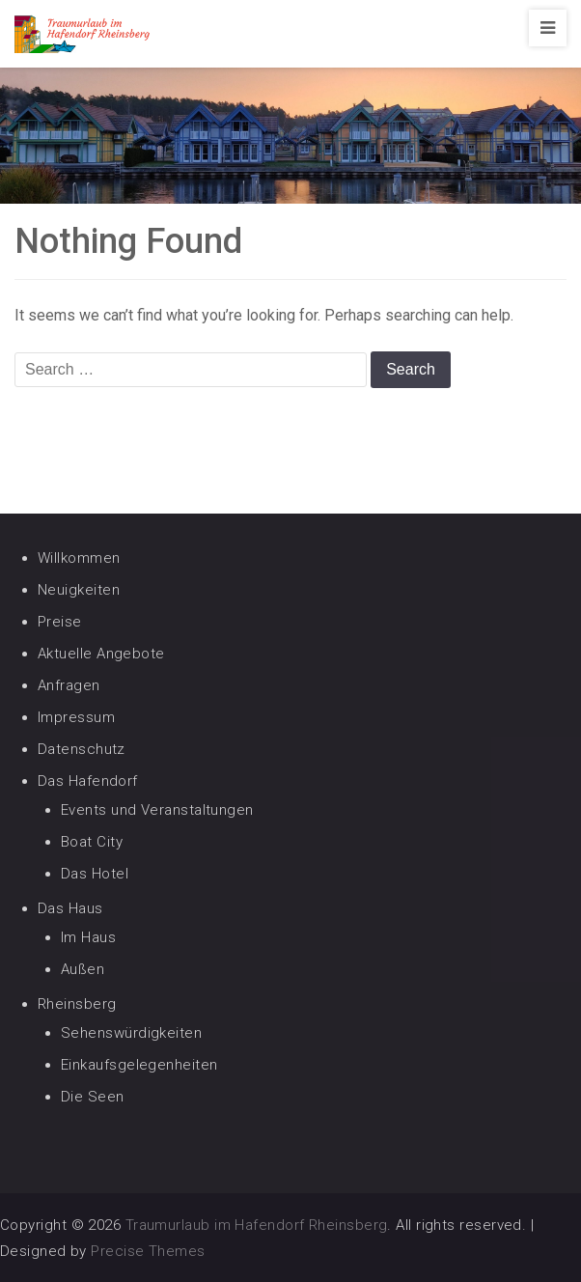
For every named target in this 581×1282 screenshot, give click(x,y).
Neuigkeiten (79, 590)
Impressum (76, 717)
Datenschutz (81, 749)
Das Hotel (94, 873)
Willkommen (79, 558)
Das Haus (70, 908)
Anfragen (69, 685)
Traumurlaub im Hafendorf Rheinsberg (256, 1225)
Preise (60, 621)
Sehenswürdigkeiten (131, 1033)
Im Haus (88, 937)
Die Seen (92, 1096)
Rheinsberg (77, 1004)
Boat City (92, 841)
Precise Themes (148, 1251)
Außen (82, 969)
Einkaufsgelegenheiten (139, 1064)
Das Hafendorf (88, 781)
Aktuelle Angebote (101, 653)
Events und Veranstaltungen (157, 810)
